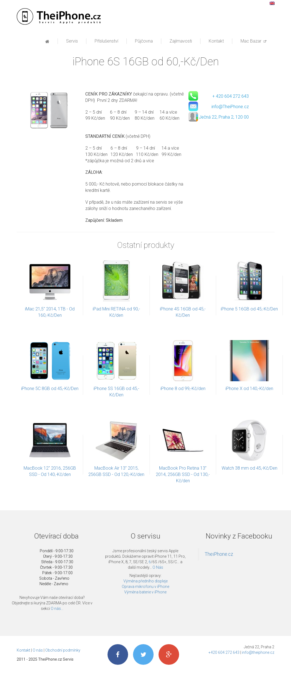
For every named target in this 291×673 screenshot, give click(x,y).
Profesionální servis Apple (59, 16)
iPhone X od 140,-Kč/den (249, 388)
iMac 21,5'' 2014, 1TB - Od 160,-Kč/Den (50, 312)
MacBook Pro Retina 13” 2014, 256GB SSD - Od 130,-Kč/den (183, 474)
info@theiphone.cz (258, 652)
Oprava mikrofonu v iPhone (145, 586)
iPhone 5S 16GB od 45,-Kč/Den (116, 391)
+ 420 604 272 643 (230, 96)
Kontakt (23, 650)
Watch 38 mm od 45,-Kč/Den (249, 468)
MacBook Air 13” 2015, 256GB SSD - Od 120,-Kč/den (116, 471)
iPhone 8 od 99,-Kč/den (182, 388)
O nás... (57, 608)
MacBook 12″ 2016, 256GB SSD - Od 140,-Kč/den (50, 471)
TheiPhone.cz (219, 554)
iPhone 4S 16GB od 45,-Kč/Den (183, 312)
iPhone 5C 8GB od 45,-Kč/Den (49, 388)
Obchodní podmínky (62, 650)
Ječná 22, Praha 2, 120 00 (224, 117)
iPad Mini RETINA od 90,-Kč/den (116, 312)
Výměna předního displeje (145, 581)
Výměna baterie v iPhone (145, 592)
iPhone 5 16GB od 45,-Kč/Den (249, 309)
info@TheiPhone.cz (230, 106)
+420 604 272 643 (223, 652)
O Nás (157, 567)
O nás (38, 650)
